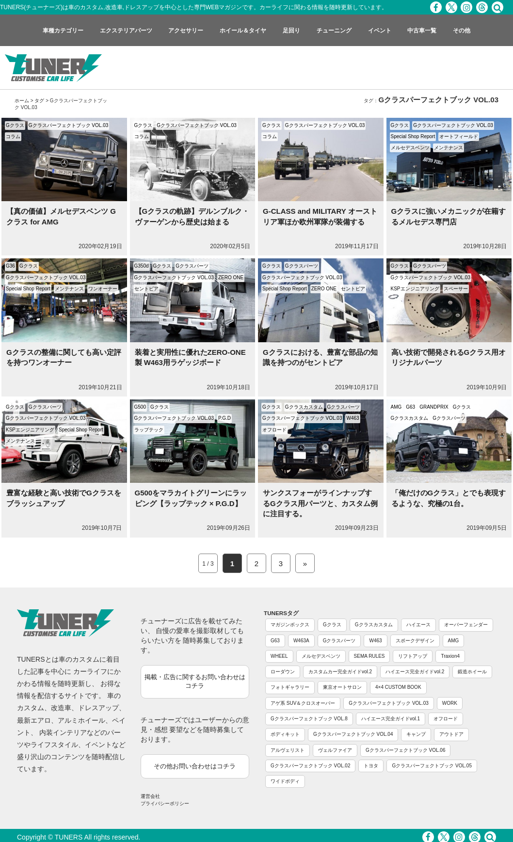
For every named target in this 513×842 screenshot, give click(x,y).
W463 (352, 418)
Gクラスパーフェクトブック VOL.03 (68, 125)
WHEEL (279, 656)
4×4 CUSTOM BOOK (398, 687)
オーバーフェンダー (466, 624)
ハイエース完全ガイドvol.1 (390, 718)
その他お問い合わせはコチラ (195, 766)
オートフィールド (458, 136)
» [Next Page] (305, 563)
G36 (10, 266)
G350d (141, 266)
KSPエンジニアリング (415, 288)
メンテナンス (448, 147)
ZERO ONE (230, 277)
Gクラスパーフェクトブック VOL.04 (353, 734)
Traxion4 (450, 656)
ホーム (22, 100)
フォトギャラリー (290, 687)
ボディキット (285, 734)
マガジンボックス (290, 624)
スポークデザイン (415, 640)
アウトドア (451, 734)
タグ (39, 100)
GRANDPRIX (433, 407)
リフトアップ (412, 656)
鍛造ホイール (472, 671)
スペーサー (456, 288)
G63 (410, 407)
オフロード (274, 429)
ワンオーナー (102, 288)
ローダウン (283, 671)
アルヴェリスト (288, 750)
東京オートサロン (342, 687)
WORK (449, 703)
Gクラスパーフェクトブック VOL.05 (431, 765)
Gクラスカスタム (304, 407)
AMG (396, 407)
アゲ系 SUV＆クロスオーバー (303, 703)
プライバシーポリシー (165, 803)
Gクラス (15, 125)
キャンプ (416, 734)
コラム (13, 136)
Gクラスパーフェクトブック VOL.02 (310, 765)
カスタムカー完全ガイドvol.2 (340, 671)
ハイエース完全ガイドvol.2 (414, 671)
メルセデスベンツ (410, 147)
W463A (301, 640)
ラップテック (148, 429)
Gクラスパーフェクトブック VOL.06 (405, 750)
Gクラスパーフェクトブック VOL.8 (309, 718)
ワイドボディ (285, 781)
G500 (140, 407)
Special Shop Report (413, 136)
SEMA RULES (369, 656)
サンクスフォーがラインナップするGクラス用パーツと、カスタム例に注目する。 (320, 503)
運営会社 (150, 796)
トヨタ (371, 765)
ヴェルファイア (335, 750)
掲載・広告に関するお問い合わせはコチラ (194, 681)
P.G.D (224, 418)
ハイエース (418, 624)
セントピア (146, 288)
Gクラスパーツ (192, 266)
